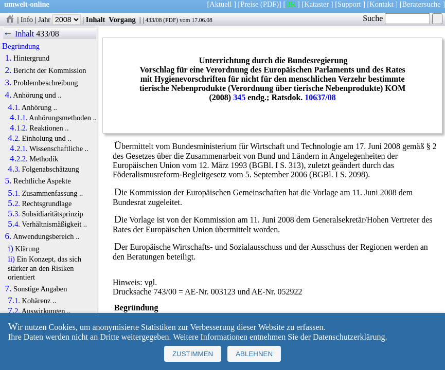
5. (8, 181)
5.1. (14, 193)
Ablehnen (254, 354)
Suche (396, 18)
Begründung (21, 46)
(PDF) (269, 4)
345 (239, 97)
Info (27, 19)
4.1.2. (19, 128)
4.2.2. (19, 159)
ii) (11, 259)
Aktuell (220, 4)
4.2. (14, 138)
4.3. (14, 169)
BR (290, 4)
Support (349, 4)
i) (10, 249)
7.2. (14, 311)
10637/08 (320, 97)
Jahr (59, 19)
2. (8, 70)
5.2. (14, 203)
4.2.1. (19, 148)
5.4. (14, 224)
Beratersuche (421, 4)
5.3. (14, 214)
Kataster (316, 4)
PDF (170, 20)
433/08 (153, 20)
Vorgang (122, 19)
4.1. (14, 107)
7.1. (14, 301)
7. (8, 289)
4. (8, 95)
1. (8, 58)
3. (8, 83)
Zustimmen (192, 354)
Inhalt (95, 19)
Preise (249, 4)
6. (8, 236)
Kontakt (381, 4)
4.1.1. (19, 118)
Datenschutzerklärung (349, 336)
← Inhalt (18, 33)
